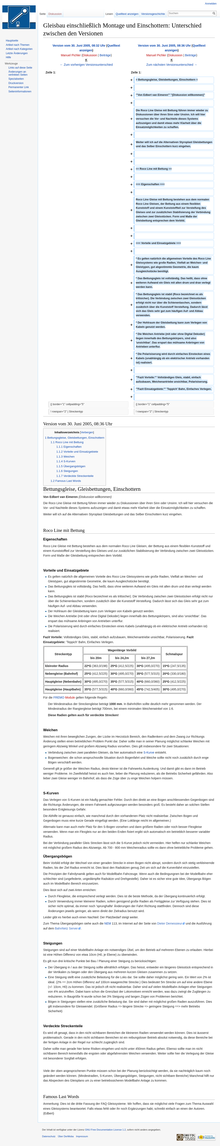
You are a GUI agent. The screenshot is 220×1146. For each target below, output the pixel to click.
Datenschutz (48, 1136)
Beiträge (105, 55)
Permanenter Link (18, 87)
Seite (42, 13)
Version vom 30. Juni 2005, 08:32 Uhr (79, 45)
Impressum (82, 1136)
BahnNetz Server (66, 928)
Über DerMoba (65, 1136)
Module (70, 697)
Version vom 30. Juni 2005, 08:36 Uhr (164, 45)
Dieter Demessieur (169, 923)
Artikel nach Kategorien (19, 48)
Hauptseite (12, 40)
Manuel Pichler (71, 55)
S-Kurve (149, 752)
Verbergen (87, 432)
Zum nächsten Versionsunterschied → (171, 64)
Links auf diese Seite (20, 67)
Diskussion (89, 55)
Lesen (109, 13)
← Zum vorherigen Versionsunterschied (86, 64)
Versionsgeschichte (153, 13)
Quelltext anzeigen (127, 13)
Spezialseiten (16, 78)
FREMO (58, 697)
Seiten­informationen (19, 91)
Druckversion (15, 83)
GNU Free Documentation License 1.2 (105, 1129)
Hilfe (8, 57)
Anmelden (211, 3)
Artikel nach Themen (17, 44)
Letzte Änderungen (17, 53)
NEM (107, 923)
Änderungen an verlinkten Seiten (18, 73)
